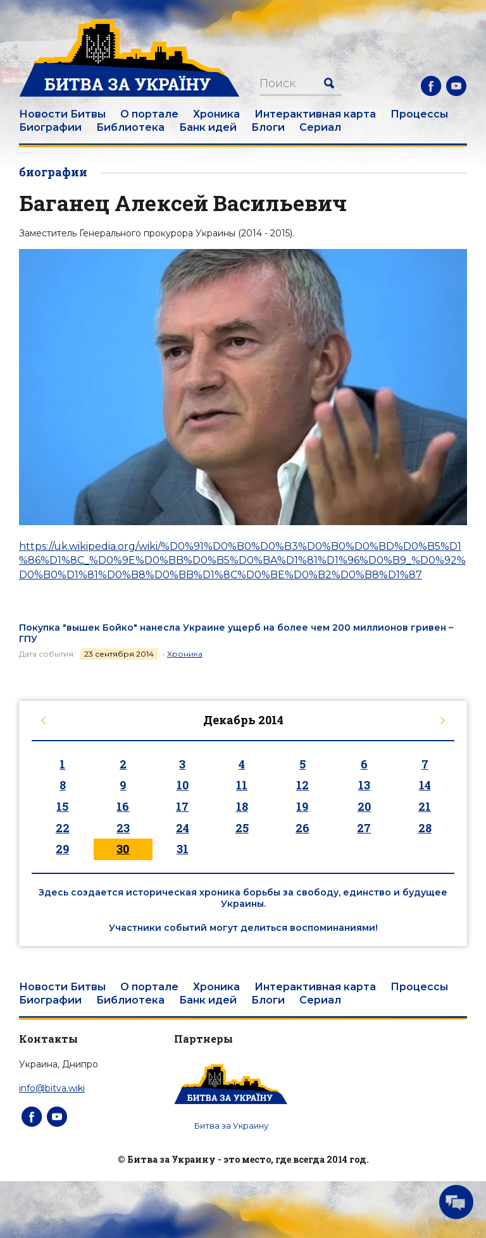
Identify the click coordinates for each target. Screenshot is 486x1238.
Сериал (320, 127)
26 (302, 827)
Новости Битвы (62, 114)
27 (364, 827)
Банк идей (208, 127)
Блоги (268, 127)
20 (364, 806)
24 (182, 827)
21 (424, 806)
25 (242, 827)
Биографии (50, 127)
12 (302, 784)
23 (123, 827)
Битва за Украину (231, 1125)
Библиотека (130, 127)
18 (242, 806)
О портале (149, 114)
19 (302, 806)
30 (122, 848)
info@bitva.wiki (52, 1088)
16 (122, 806)
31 (183, 848)
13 (364, 784)
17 (182, 806)
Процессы (419, 114)
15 (62, 806)
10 (183, 784)
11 (241, 784)
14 (425, 784)
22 (63, 827)
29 (62, 848)
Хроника (216, 114)
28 (425, 827)
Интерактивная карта (315, 114)
